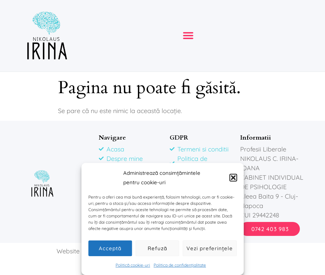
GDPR (179, 137)
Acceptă (110, 248)
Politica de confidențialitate (180, 265)
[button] (233, 177)
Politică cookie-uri (133, 265)
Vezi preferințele (209, 248)
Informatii (255, 137)
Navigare (112, 137)
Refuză (157, 248)
